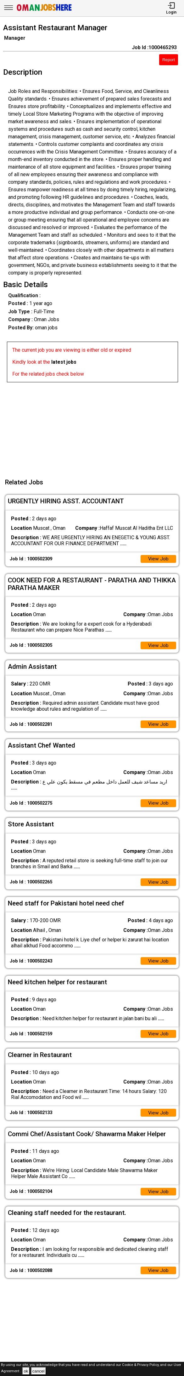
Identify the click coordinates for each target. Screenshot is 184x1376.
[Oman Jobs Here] (44, 11)
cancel (38, 1371)
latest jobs (63, 362)
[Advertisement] (94, 426)
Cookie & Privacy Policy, (141, 1365)
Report (168, 59)
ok (26, 1371)
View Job (158, 559)
